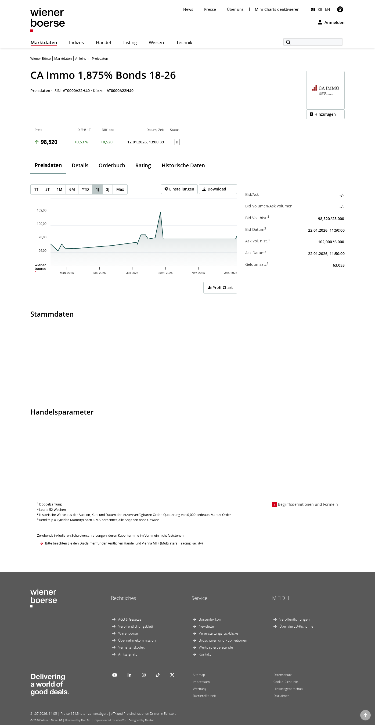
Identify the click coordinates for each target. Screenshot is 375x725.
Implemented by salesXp (109, 720)
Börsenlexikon (210, 619)
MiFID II (280, 598)
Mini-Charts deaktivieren (277, 9)
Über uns (235, 9)
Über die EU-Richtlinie (296, 626)
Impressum (201, 682)
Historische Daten (183, 165)
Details (80, 165)
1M (59, 189)
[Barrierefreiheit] (340, 9)
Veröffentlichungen (294, 619)
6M (72, 189)
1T (36, 189)
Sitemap (199, 675)
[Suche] (312, 42)
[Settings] (179, 189)
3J (107, 189)
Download (217, 189)
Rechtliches (123, 598)
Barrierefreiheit (204, 696)
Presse (210, 9)
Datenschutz (282, 675)
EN (327, 9)
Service (199, 598)
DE (313, 9)
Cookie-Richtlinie (285, 682)
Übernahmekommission (137, 640)
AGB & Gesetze (129, 619)
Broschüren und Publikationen (223, 640)
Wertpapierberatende (216, 647)
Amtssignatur (128, 654)
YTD (85, 189)
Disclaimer (281, 696)
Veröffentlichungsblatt (135, 626)
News (188, 9)
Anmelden (331, 22)
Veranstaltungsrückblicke (218, 633)
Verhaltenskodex (131, 647)
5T (47, 189)
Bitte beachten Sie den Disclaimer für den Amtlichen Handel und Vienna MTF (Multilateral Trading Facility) (124, 543)
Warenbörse (128, 633)
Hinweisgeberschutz (288, 689)
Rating (143, 165)
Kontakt (205, 654)
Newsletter (207, 626)
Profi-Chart (220, 287)
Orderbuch (112, 165)
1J (97, 189)
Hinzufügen (325, 114)
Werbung (199, 689)
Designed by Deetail (141, 720)
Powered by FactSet (78, 720)
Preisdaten (48, 165)
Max (120, 189)
